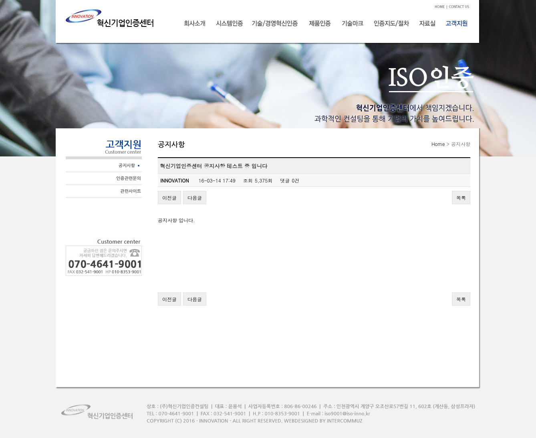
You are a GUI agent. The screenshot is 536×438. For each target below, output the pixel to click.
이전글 (169, 197)
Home (438, 143)
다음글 (194, 197)
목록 (461, 197)
